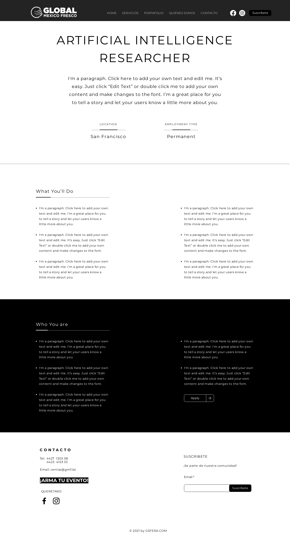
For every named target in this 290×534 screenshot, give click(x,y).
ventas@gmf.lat (63, 469)
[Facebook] (233, 13)
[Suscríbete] (240, 488)
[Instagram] (242, 13)
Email (188, 477)
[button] (260, 13)
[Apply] (195, 398)
